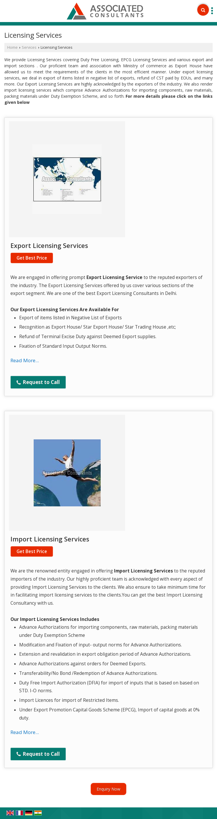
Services (29, 47)
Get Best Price (32, 258)
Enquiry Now (108, 789)
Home (12, 47)
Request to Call (38, 382)
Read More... (24, 360)
